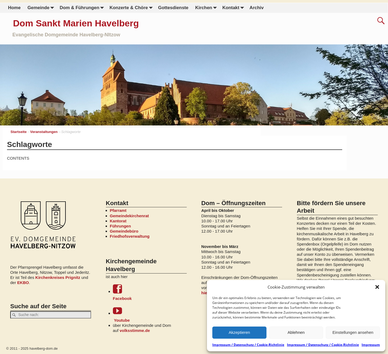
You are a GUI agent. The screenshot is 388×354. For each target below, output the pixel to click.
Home (14, 7)
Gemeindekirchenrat (129, 215)
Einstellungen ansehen (352, 332)
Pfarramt (118, 210)
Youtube (150, 314)
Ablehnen (295, 332)
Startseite (19, 132)
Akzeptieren (239, 332)
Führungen (120, 226)
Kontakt (234, 8)
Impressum (371, 344)
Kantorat (118, 221)
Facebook (150, 292)
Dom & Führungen (83, 8)
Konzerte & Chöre (132, 8)
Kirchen (207, 8)
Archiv (257, 7)
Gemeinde (41, 8)
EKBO (23, 282)
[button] (377, 287)
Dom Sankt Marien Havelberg (76, 23)
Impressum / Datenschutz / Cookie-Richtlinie (248, 344)
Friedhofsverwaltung (130, 236)
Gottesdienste (173, 7)
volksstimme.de (135, 330)
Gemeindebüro (124, 231)
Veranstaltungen (44, 132)
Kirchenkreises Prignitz (57, 277)
